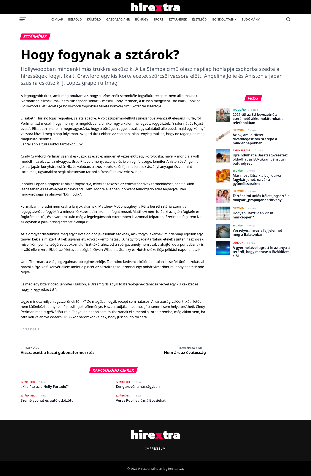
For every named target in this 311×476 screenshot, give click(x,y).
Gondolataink (224, 19)
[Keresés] (288, 19)
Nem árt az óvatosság (185, 350)
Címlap (57, 19)
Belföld (75, 19)
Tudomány (251, 19)
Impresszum (155, 448)
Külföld (94, 19)
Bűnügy (141, 19)
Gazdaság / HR (118, 19)
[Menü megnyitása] (22, 19)
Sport (158, 19)
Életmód (199, 19)
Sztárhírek (178, 19)
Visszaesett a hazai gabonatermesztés (57, 350)
